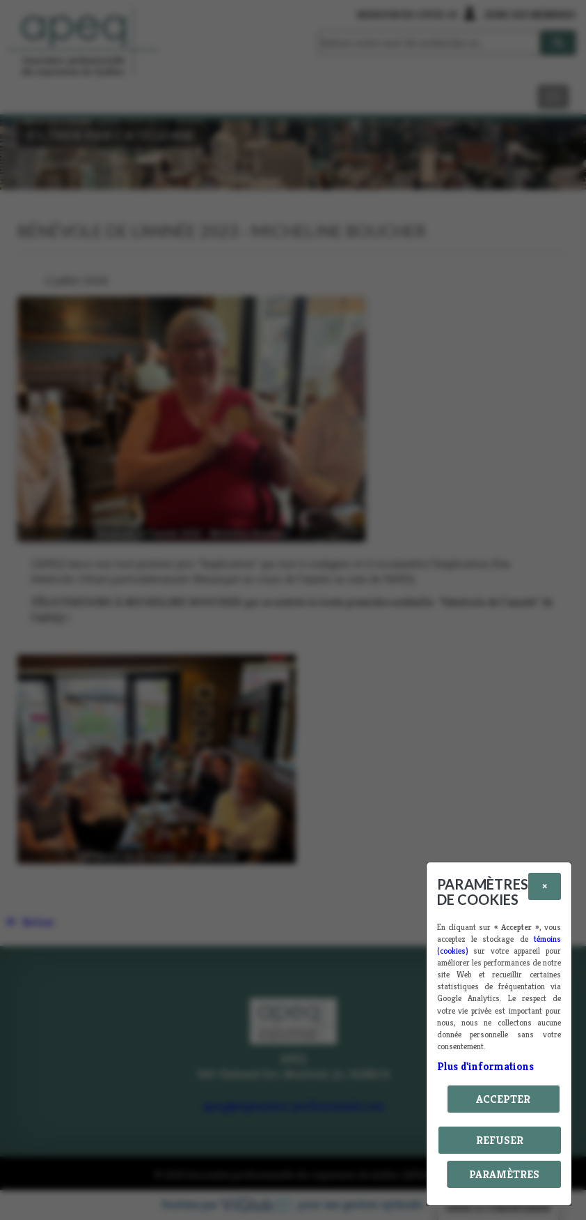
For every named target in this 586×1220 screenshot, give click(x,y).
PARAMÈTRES (504, 1174)
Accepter (503, 1099)
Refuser (499, 1140)
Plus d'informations (485, 1066)
